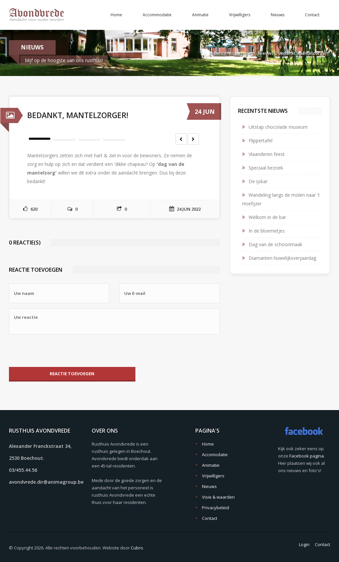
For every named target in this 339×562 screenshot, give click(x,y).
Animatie (200, 15)
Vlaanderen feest (267, 154)
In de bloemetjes (267, 231)
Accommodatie (157, 15)
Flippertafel (260, 140)
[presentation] (59, 351)
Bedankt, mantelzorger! (303, 53)
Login (304, 544)
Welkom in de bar (267, 217)
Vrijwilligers (239, 15)
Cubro (137, 548)
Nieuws (277, 15)
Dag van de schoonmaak (275, 244)
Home (116, 15)
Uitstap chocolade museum (278, 127)
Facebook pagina (306, 456)
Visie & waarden (218, 497)
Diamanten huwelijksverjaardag (282, 258)
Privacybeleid (215, 508)
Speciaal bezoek (266, 168)
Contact (312, 15)
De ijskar (258, 181)
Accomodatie (215, 454)
